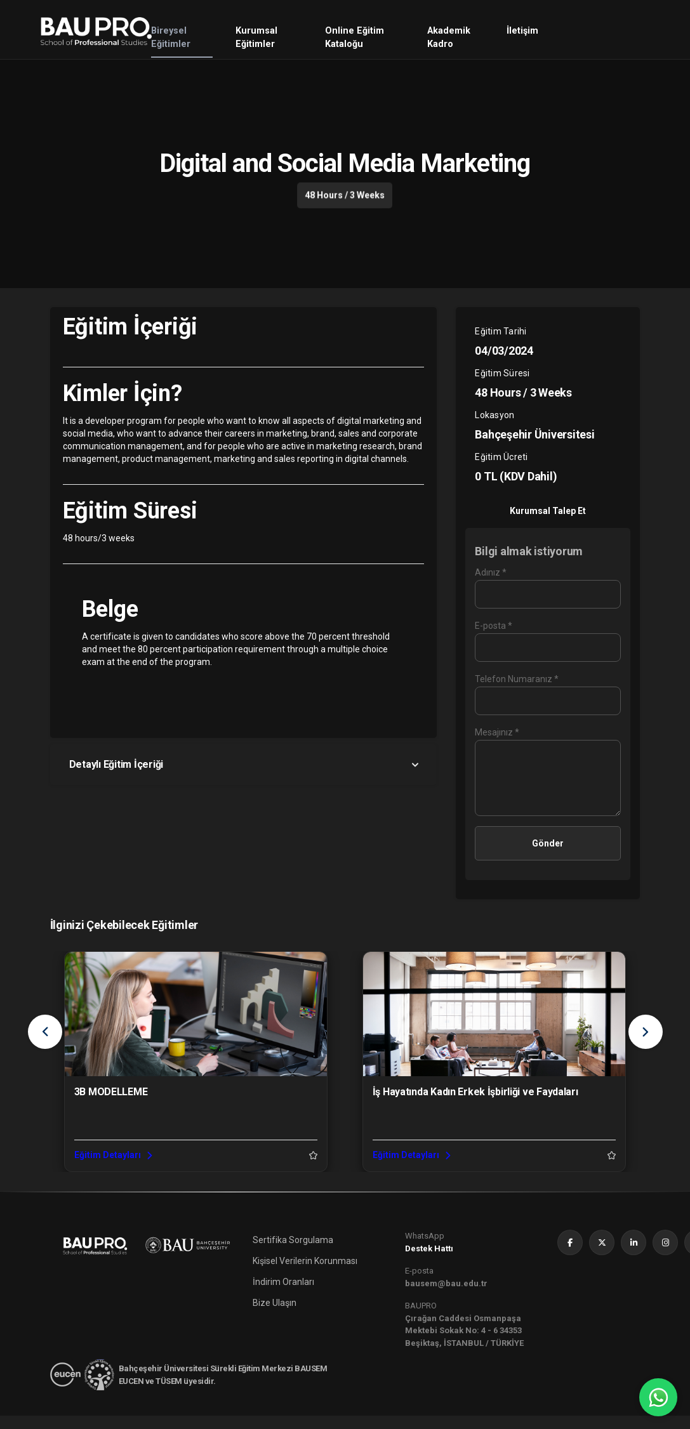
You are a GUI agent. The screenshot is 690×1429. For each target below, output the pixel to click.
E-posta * (493, 626)
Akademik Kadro (448, 37)
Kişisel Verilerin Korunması (305, 1274)
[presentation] (45, 1032)
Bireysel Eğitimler (170, 37)
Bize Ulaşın (274, 1316)
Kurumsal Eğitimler (256, 37)
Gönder (548, 843)
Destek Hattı (429, 1262)
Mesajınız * (497, 732)
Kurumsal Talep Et (548, 511)
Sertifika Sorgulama (293, 1253)
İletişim (522, 30)
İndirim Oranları (283, 1295)
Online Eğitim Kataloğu (354, 37)
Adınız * (491, 572)
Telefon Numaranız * (517, 679)
